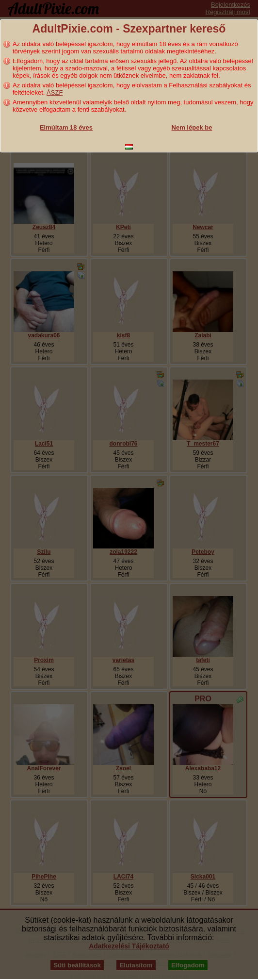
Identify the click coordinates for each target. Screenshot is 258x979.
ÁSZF (55, 92)
